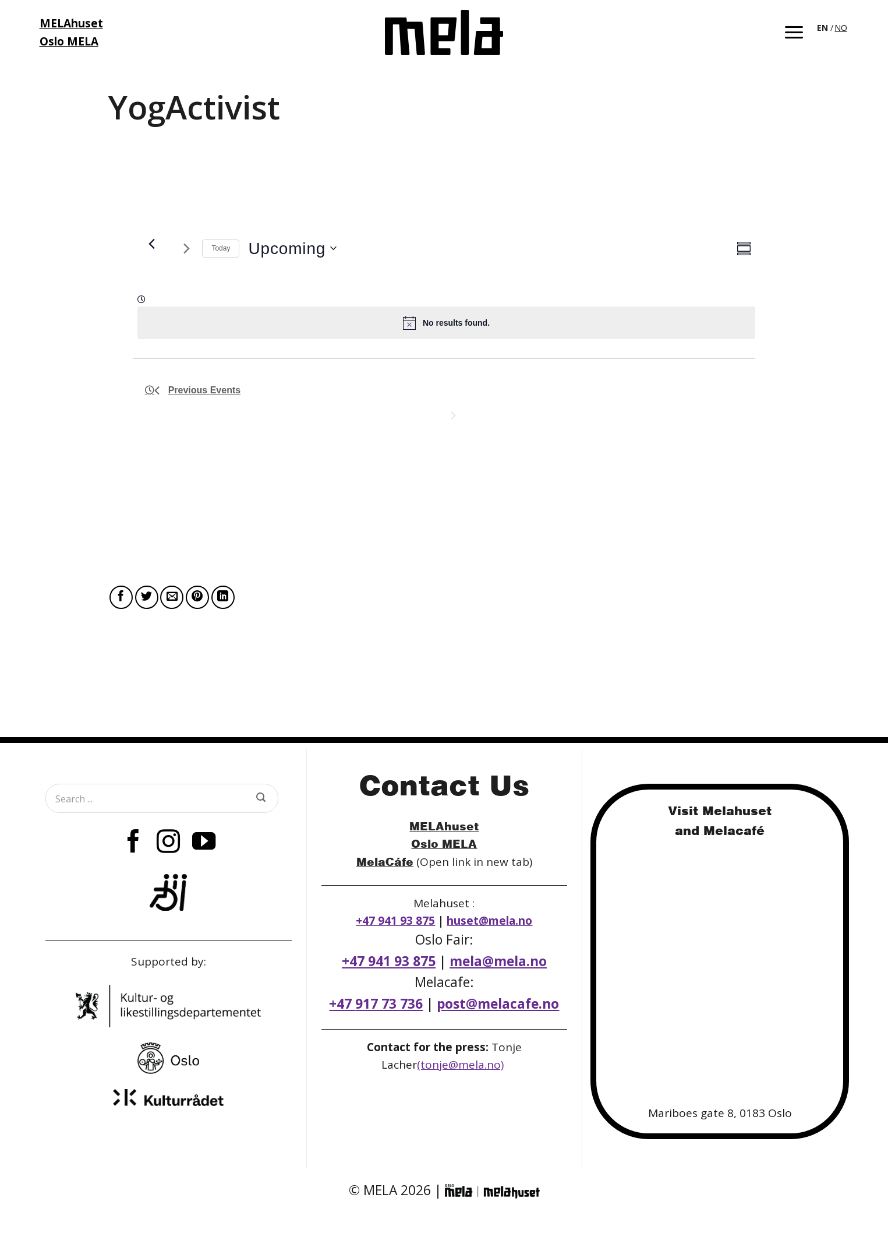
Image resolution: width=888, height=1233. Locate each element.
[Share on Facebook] (121, 597)
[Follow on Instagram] (168, 843)
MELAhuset (444, 826)
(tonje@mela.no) (460, 1064)
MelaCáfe (384, 861)
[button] (794, 32)
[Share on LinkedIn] (223, 597)
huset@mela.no (489, 920)
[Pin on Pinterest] (197, 597)
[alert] (446, 323)
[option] (841, 28)
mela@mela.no (498, 961)
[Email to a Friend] (171, 597)
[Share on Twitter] (146, 597)
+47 (376, 1004)
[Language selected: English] (833, 26)
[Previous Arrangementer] (152, 244)
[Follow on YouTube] (203, 843)
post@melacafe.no (498, 1004)
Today (220, 248)
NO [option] (841, 27)
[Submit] (260, 798)
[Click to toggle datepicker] (292, 248)
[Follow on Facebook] (133, 843)
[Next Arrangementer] (186, 248)
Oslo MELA (444, 843)
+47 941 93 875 (395, 920)
